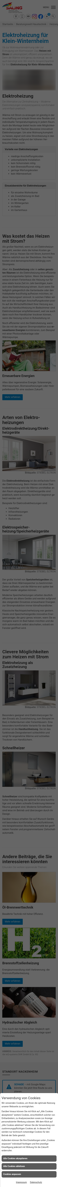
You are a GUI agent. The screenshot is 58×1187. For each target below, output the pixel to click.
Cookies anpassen (12, 1174)
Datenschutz (36, 1182)
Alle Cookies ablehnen (14, 1166)
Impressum (21, 1182)
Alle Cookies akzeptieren (15, 1158)
